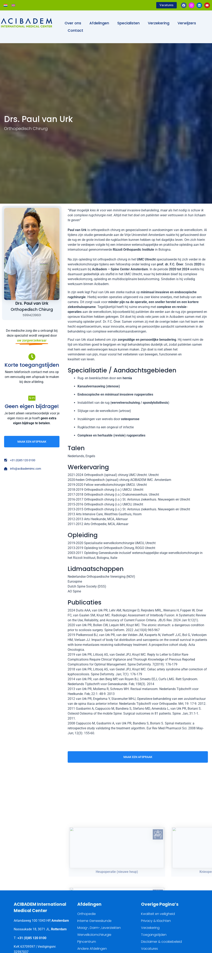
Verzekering (158, 23)
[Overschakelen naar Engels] (13, 5)
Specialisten (128, 23)
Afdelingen (99, 23)
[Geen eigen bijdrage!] (31, 398)
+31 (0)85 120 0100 (31, 938)
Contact (75, 30)
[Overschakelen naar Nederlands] (5, 5)
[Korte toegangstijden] (31, 356)
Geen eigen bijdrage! (32, 406)
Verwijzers (187, 23)
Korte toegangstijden (32, 365)
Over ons (73, 23)
